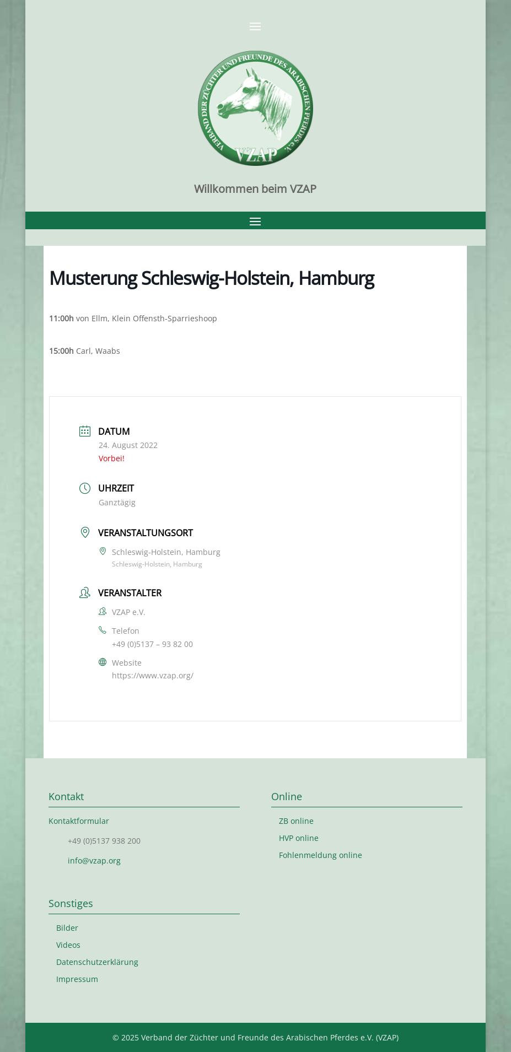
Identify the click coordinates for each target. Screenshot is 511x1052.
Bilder (67, 927)
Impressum (77, 979)
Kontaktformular (79, 821)
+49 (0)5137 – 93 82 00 (152, 644)
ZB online (296, 821)
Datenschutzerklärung (97, 962)
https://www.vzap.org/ (152, 675)
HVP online (299, 838)
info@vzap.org (94, 860)
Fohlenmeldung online (320, 855)
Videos (68, 945)
